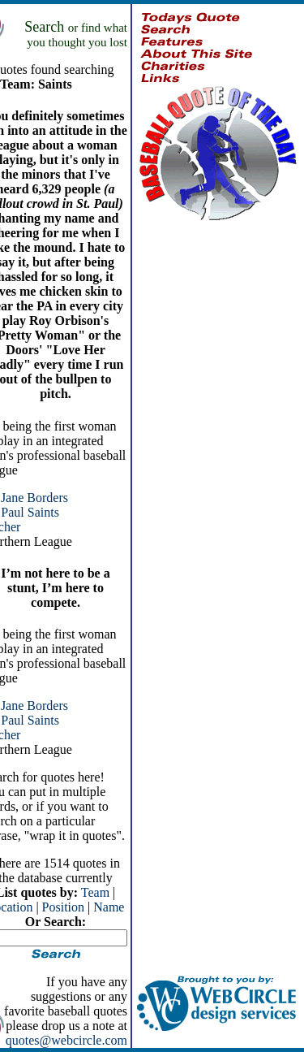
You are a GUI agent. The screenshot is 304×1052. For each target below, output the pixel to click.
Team (95, 892)
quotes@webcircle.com (66, 1040)
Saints (43, 512)
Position (63, 907)
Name (108, 907)
